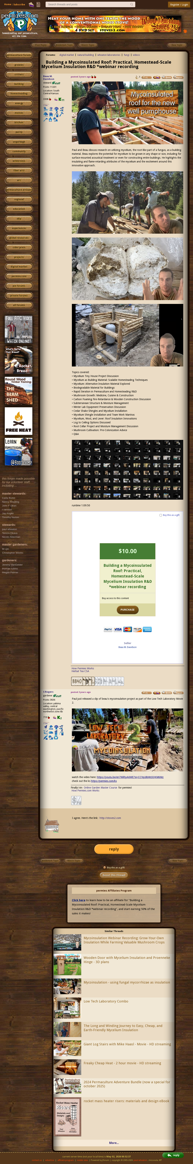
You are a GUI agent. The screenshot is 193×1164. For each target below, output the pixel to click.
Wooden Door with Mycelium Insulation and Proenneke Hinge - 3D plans (127, 960)
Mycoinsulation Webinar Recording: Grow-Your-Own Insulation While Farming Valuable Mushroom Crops (124, 940)
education (19, 209)
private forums (19, 295)
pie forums (19, 286)
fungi (126, 55)
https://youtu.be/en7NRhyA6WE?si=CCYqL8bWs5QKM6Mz (130, 777)
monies (19, 113)
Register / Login (179, 4)
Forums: (51, 55)
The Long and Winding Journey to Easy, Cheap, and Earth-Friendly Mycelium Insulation (123, 1028)
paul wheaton (140, 1160)
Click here (78, 900)
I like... (46, 105)
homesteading (19, 93)
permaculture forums (19, 55)
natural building (85, 55)
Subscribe (19, 4)
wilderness (19, 161)
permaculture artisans (19, 190)
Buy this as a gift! (114, 867)
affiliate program (66, 1160)
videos (136, 55)
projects (19, 257)
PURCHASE (128, 609)
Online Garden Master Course (100, 787)
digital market (19, 266)
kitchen (19, 122)
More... (114, 1143)
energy (19, 103)
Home (7, 4)
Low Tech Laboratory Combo (106, 1001)
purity (19, 132)
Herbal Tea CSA (80, 671)
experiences (19, 228)
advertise (49, 1160)
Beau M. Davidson (48, 77)
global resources (18, 238)
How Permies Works (83, 668)
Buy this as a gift (171, 515)
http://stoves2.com (110, 817)
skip (19, 218)
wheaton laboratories (108, 55)
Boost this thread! (114, 875)
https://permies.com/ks (104, 780)
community (19, 151)
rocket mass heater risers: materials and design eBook (126, 1101)
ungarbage (19, 142)
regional (19, 199)
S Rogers (48, 691)
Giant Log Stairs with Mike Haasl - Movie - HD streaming (127, 1044)
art (19, 180)
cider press (19, 247)
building (19, 84)
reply (114, 849)
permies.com (19, 276)
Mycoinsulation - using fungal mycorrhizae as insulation (127, 982)
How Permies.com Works (85, 790)
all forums (19, 305)
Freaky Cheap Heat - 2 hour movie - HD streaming (122, 1063)
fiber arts (18, 170)
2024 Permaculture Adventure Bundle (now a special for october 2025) (127, 1084)
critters (19, 74)
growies (19, 65)
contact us (37, 1160)
